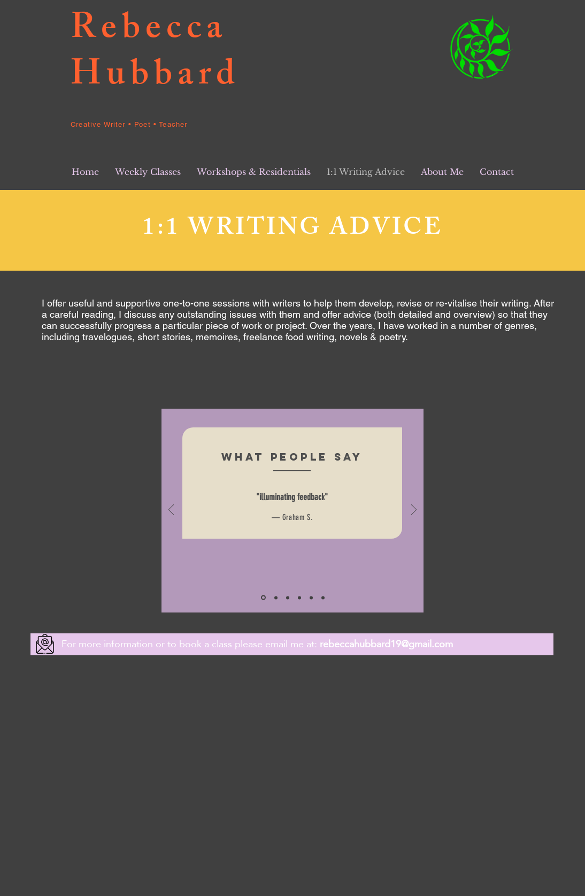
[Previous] (171, 510)
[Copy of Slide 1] (299, 597)
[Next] (414, 510)
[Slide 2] (276, 597)
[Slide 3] (287, 597)
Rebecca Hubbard (155, 55)
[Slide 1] (263, 597)
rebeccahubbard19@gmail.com (386, 644)
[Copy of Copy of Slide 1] (311, 597)
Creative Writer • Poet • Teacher (129, 124)
